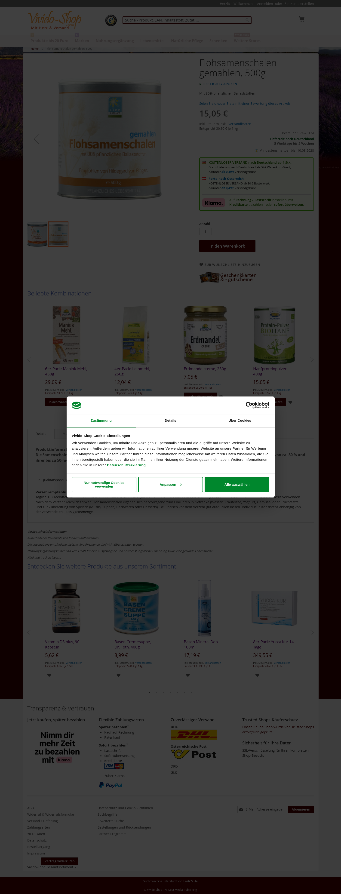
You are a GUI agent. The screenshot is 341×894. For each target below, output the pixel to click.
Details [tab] (170, 420)
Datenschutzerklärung (126, 465)
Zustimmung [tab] (101, 420)
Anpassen (171, 484)
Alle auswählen (236, 484)
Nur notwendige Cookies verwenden (104, 484)
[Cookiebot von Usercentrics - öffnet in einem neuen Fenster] (249, 405)
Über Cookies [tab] (240, 420)
